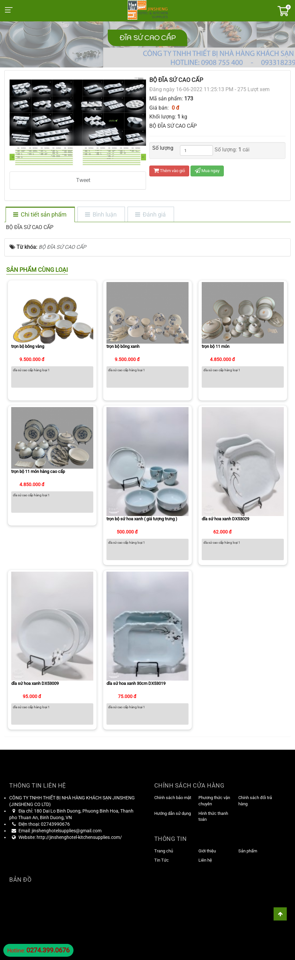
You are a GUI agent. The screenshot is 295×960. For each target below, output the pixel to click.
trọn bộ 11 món (215, 346)
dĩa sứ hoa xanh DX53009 (35, 683)
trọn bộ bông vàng (27, 346)
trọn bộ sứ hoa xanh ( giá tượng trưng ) (141, 518)
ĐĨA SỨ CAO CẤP (147, 38)
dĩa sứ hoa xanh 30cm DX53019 (135, 683)
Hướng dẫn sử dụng (172, 813)
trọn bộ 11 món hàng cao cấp (38, 471)
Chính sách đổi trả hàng (255, 800)
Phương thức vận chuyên (214, 800)
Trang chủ (163, 850)
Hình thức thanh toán (213, 816)
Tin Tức (161, 860)
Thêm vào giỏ (169, 170)
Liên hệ (205, 860)
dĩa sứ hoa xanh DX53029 (225, 518)
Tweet (83, 180)
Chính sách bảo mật (172, 797)
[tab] (40, 215)
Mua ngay (207, 170)
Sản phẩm (247, 850)
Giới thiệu (207, 850)
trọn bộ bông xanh (122, 346)
